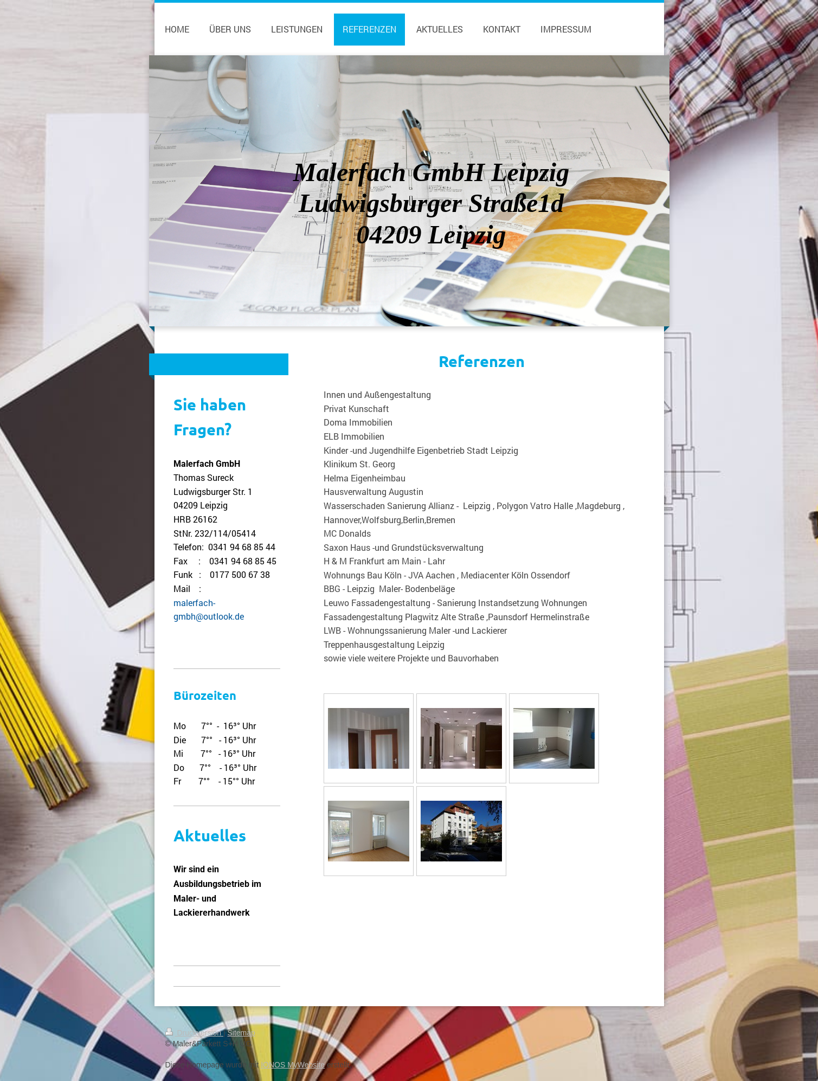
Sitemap (241, 1032)
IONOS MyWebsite (293, 1064)
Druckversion (194, 1032)
